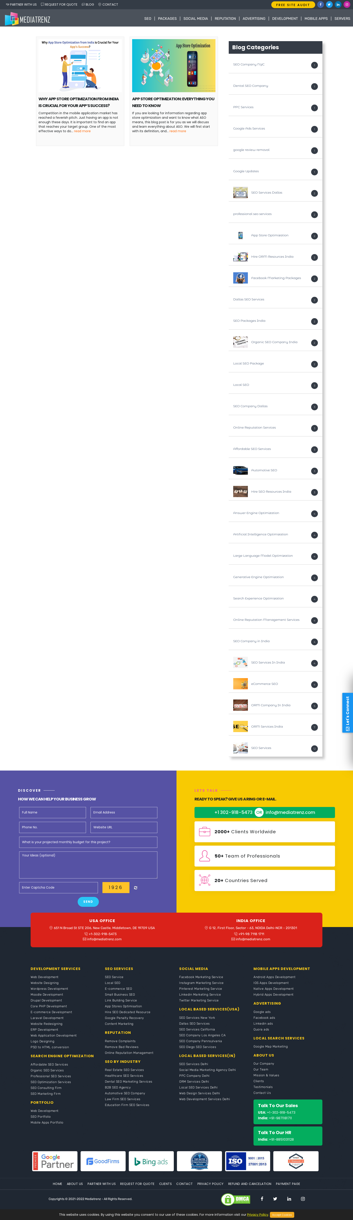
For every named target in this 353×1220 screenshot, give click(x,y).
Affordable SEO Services (252, 449)
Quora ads (261, 1032)
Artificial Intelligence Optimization (260, 535)
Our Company (263, 1066)
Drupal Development (46, 1003)
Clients (258, 1083)
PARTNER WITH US (21, 4)
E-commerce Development (51, 1015)
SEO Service (114, 979)
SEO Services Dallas (266, 193)
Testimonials (263, 1089)
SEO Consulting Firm (46, 1090)
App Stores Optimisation (123, 1009)
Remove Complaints (120, 1043)
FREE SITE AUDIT (293, 5)
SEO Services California (197, 1032)
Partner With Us (102, 1186)
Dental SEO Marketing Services (128, 1084)
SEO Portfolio (41, 1119)
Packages (167, 18)
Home (57, 1186)
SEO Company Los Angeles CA (202, 1037)
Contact (184, 1186)
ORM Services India (267, 727)
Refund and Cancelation (250, 1186)
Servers (342, 18)
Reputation (225, 18)
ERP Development (44, 1032)
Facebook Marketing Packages (276, 279)
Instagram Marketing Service (201, 985)
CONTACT (108, 4)
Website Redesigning (47, 1026)
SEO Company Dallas (250, 407)
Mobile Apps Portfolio (47, 1125)
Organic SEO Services (47, 1073)
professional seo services (252, 214)
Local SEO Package (248, 364)
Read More (82, 132)
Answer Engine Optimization (256, 514)
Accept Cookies (282, 1215)
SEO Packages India (249, 321)
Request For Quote (137, 1186)
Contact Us (262, 1095)
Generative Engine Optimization (258, 578)
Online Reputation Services (254, 428)
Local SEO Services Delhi (198, 1090)
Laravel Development (47, 1020)
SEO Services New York (197, 1020)
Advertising (254, 18)
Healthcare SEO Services (124, 1078)
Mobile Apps (316, 18)
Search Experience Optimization (258, 599)
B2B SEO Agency (118, 1090)
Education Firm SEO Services (127, 1107)
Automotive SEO (264, 471)
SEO (147, 18)
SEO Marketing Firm (46, 1096)
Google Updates (246, 172)
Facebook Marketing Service (201, 979)
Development (285, 18)
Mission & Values (266, 1077)
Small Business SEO (120, 997)
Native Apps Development (273, 991)
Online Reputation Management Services (266, 620)
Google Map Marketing (270, 1049)
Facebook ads (264, 1020)
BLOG (88, 4)
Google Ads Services (249, 129)
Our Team (260, 1072)
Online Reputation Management (129, 1055)
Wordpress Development (49, 991)
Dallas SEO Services (248, 300)
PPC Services (243, 108)
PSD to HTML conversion (50, 1050)
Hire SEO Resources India (271, 492)
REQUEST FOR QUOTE (59, 4)
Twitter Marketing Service (199, 1003)
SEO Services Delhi (193, 1066)
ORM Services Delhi (194, 1084)
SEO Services (261, 748)
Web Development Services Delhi (204, 1101)
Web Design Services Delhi (199, 1095)
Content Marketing (119, 1026)
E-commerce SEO (118, 991)
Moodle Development (47, 997)
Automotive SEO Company (125, 1095)
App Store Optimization (270, 236)
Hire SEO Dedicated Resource (128, 1015)
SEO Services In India (268, 663)
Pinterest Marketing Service (200, 991)
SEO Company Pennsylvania (200, 1043)
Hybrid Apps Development (273, 997)
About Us (75, 1186)
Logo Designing (42, 1044)
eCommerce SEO (264, 684)
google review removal (251, 150)
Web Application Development (54, 1038)
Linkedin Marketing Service (200, 997)
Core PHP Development (49, 1009)
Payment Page (288, 1186)
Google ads (262, 1014)
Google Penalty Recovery (124, 1020)
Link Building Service (121, 1003)
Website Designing (45, 985)
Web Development (45, 979)
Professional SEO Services (51, 1078)
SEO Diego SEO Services (197, 1049)
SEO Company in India (251, 642)
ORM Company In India (270, 706)
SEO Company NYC (249, 65)
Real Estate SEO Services (124, 1072)
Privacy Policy (210, 1186)
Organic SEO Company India (274, 343)
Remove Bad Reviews (121, 1049)
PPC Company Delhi (194, 1078)
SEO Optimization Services (51, 1084)
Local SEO (241, 385)
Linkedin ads (263, 1026)
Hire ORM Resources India (272, 257)
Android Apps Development (274, 979)
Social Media (195, 18)
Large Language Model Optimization (263, 556)
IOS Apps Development (271, 985)
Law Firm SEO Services (122, 1101)
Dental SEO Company (250, 86)
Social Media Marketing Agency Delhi (207, 1072)
